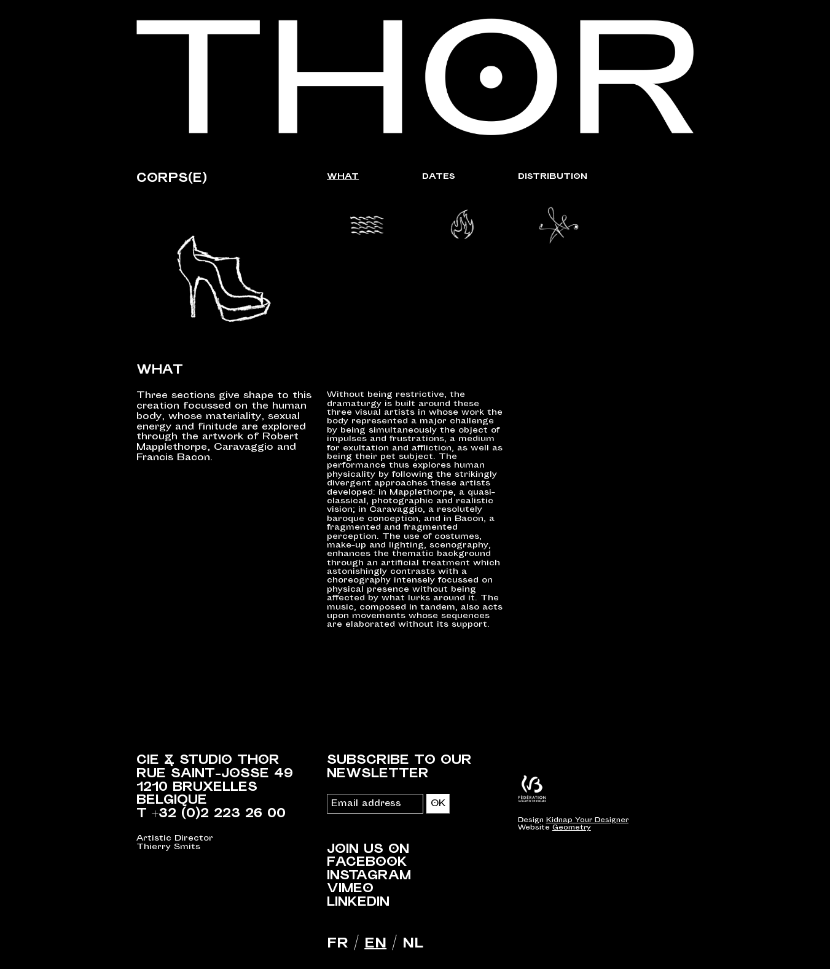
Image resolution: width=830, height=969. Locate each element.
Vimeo (350, 888)
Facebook (367, 862)
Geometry (571, 827)
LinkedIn (358, 902)
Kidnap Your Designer (587, 820)
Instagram (369, 875)
